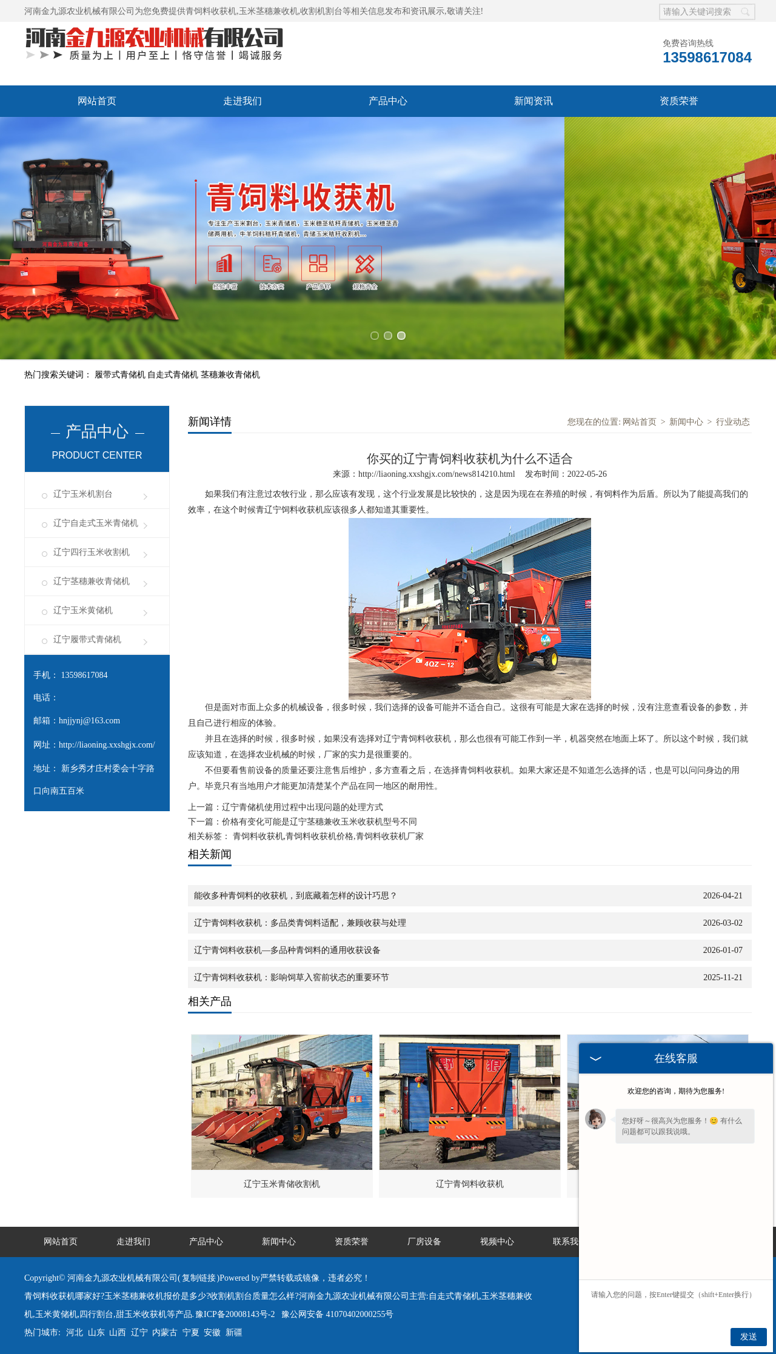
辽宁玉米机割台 (83, 494)
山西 (117, 1332)
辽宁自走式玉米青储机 (95, 523)
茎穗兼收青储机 (230, 374)
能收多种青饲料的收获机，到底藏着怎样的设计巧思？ (296, 895)
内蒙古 (165, 1332)
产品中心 (388, 101)
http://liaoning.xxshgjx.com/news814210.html (436, 474)
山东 (96, 1332)
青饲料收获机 (211, 11)
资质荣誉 (679, 101)
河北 (74, 1332)
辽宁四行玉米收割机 (91, 552)
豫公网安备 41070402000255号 (337, 1314)
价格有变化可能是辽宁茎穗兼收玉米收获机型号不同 (319, 821)
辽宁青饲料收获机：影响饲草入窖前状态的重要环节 (291, 977)
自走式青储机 (174, 374)
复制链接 (199, 1278)
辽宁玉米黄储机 (83, 610)
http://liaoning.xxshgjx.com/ (107, 744)
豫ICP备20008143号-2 (235, 1314)
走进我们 (242, 101)
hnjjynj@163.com (89, 720)
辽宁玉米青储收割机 (282, 1184)
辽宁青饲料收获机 (470, 1184)
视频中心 (497, 1241)
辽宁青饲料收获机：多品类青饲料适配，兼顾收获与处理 (300, 923)
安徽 (212, 1332)
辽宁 (139, 1332)
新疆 (234, 1332)
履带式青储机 (121, 374)
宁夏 (190, 1332)
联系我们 (570, 1241)
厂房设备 (424, 1241)
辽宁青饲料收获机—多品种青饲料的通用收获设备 (287, 950)
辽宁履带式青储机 (87, 639)
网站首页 (97, 101)
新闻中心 (686, 421)
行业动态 (733, 421)
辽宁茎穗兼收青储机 (91, 581)
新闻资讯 (533, 101)
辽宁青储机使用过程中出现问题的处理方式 (302, 807)
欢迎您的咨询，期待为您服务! (675, 1091)
